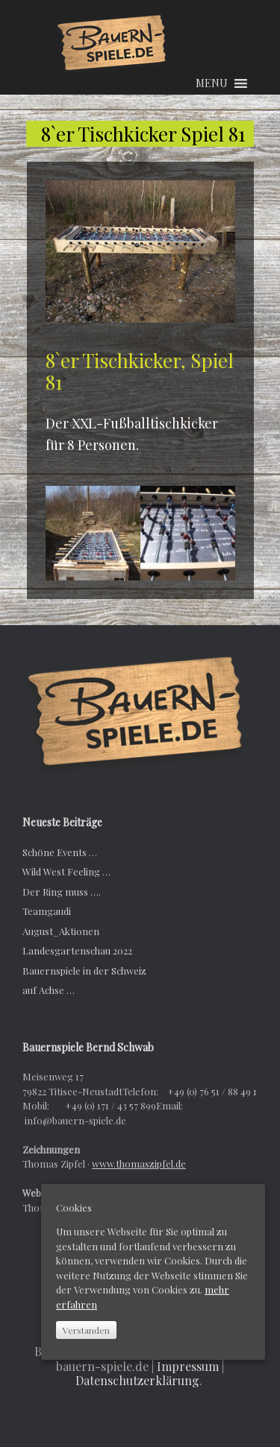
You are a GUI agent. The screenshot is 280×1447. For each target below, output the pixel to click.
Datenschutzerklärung (137, 1380)
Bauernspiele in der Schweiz (84, 970)
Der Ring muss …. (61, 891)
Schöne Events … (59, 852)
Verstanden (86, 1330)
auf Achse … (48, 990)
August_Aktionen (60, 931)
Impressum (188, 1366)
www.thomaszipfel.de (139, 1163)
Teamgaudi (46, 911)
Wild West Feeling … (66, 871)
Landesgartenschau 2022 (77, 950)
